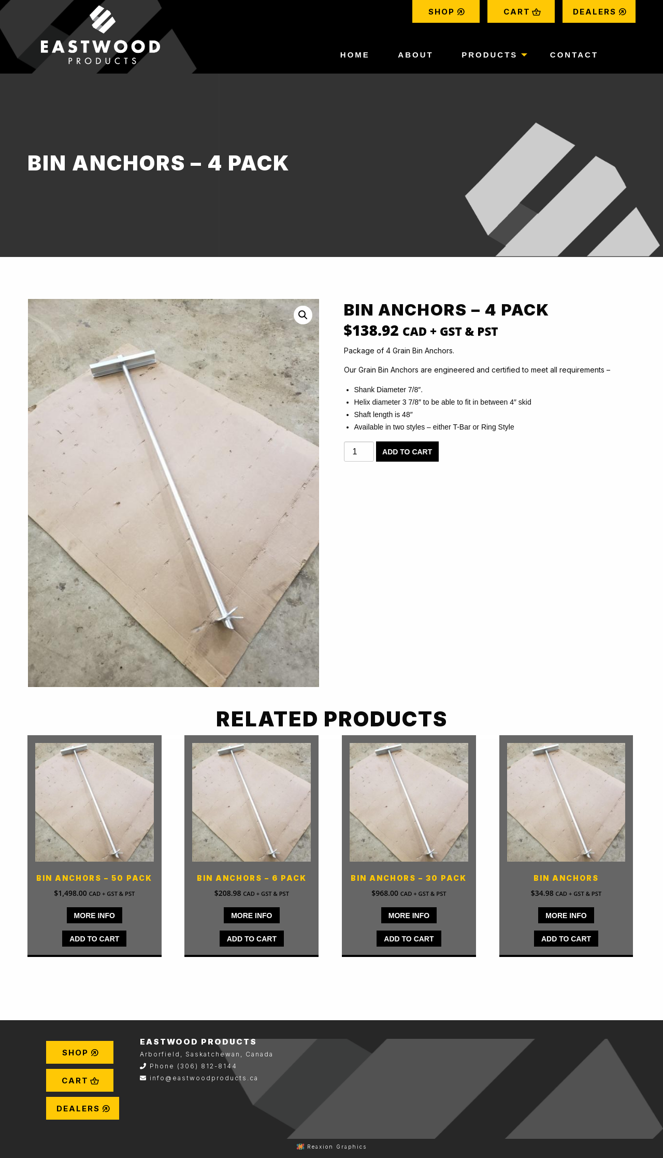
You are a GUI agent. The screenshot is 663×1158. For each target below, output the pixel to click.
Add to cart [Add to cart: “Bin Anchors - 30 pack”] (409, 939)
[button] (303, 315)
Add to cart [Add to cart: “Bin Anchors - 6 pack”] (252, 939)
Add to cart (407, 452)
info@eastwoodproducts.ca (204, 1078)
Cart (522, 12)
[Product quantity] (359, 451)
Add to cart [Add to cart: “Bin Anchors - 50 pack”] (94, 939)
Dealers (600, 12)
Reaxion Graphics (337, 1146)
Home (355, 54)
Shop (447, 12)
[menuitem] (446, 11)
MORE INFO (94, 915)
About (415, 54)
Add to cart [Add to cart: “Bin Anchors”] (566, 939)
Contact (574, 54)
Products (489, 54)
